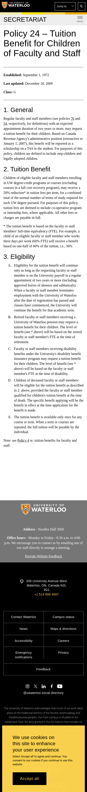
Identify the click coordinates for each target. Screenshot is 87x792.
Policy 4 (23, 440)
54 (5, 123)
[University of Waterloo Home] (16, 6)
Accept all (29, 778)
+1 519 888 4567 (46, 594)
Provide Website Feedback (43, 556)
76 (72, 119)
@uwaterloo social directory (43, 693)
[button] (65, 6)
